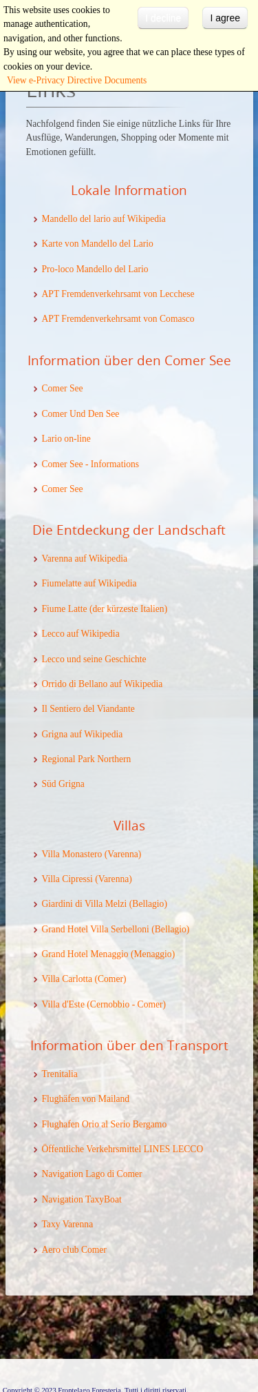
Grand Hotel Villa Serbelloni (95, 929)
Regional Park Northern (86, 759)
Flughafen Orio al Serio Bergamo (104, 1124)
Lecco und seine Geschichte (94, 659)
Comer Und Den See (81, 414)
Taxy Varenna (68, 1224)
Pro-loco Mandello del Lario (95, 269)
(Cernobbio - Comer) (125, 1004)
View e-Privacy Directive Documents (77, 80)
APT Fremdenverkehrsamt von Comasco (118, 319)
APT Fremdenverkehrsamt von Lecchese (118, 294)
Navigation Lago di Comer (92, 1174)
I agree (225, 17)
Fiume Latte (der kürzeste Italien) (105, 609)
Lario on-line (66, 438)
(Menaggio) (152, 954)
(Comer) (109, 979)
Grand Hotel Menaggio (85, 954)
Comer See (62, 388)
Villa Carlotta (67, 979)
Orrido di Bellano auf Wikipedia (102, 684)
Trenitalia (60, 1074)
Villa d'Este (63, 1004)
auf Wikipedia (96, 734)
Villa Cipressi (67, 879)
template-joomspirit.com (254, 1331)
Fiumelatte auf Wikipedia (89, 583)
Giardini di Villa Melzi (84, 904)
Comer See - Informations (91, 464)
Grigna (56, 734)
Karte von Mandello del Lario (97, 243)
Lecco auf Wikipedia (81, 633)
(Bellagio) (147, 904)
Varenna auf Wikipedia (85, 558)
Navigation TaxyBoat (82, 1199)
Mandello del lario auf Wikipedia (104, 219)
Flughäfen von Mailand (86, 1099)
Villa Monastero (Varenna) (92, 854)
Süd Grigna (63, 784)
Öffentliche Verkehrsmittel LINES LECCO (123, 1149)
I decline (163, 17)
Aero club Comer (74, 1250)
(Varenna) (112, 879)
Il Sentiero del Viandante (88, 709)
